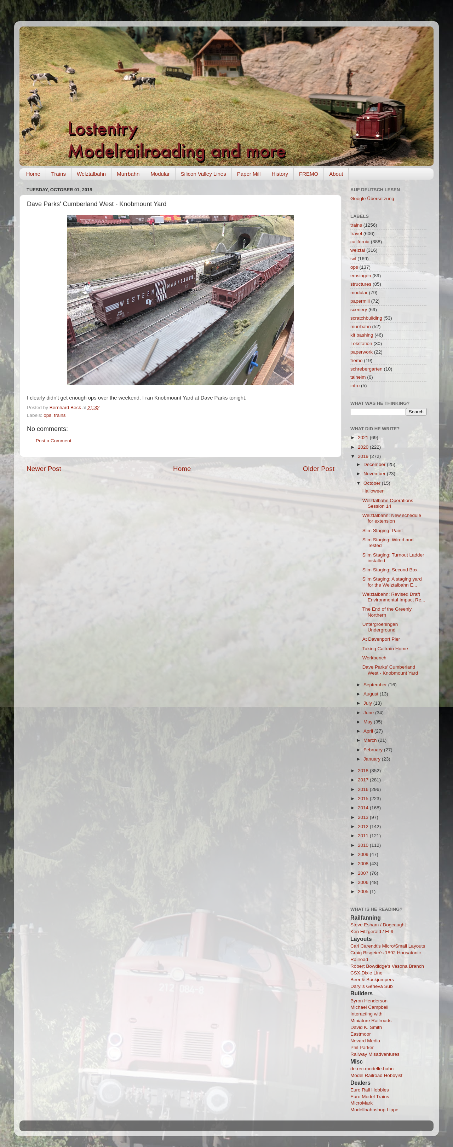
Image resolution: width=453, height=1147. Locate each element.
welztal (357, 250)
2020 (364, 447)
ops (47, 415)
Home (33, 174)
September (375, 684)
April (368, 731)
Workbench (374, 657)
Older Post (318, 468)
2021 (364, 437)
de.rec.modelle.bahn (372, 1068)
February (373, 749)
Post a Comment (53, 440)
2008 (364, 863)
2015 (364, 798)
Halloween (373, 491)
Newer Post (44, 468)
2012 (364, 826)
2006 (364, 882)
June (369, 712)
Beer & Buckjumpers (372, 979)
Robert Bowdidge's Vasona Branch (387, 966)
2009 (364, 854)
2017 (364, 779)
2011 (364, 835)
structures (360, 284)
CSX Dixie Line (366, 973)
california (359, 241)
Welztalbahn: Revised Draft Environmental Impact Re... (393, 597)
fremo (356, 360)
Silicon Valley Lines (203, 174)
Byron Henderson (369, 1000)
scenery (358, 309)
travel (356, 233)
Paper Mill (249, 174)
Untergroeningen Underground (380, 627)
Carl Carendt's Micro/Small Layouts (387, 946)
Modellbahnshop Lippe (374, 1109)
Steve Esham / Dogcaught (378, 924)
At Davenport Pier (381, 639)
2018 (364, 770)
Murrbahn (128, 174)
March (370, 740)
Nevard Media (365, 1040)
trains (60, 415)
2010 (364, 845)
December (375, 464)
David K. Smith (366, 1027)
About (336, 174)
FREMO (308, 174)
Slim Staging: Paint (382, 530)
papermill (360, 301)
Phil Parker (362, 1047)
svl (353, 258)
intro (355, 385)
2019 (364, 456)
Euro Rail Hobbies (369, 1090)
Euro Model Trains (369, 1096)
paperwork (361, 352)
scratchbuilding (366, 318)
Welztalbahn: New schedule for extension (391, 518)
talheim (358, 377)
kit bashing (361, 335)
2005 (364, 891)
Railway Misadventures (375, 1054)
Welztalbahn (91, 174)
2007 (364, 873)
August (371, 694)
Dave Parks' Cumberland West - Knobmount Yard (390, 669)
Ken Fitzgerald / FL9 (372, 931)
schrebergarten (366, 369)
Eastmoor (360, 1034)
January (372, 759)
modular (359, 292)
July (368, 703)
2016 (364, 789)
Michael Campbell (369, 1007)
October (372, 483)
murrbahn (360, 326)
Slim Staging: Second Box (390, 569)
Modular (160, 174)
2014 (364, 807)
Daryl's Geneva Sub (371, 986)
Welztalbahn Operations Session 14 (387, 503)
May (368, 721)
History (279, 174)
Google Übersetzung (372, 198)
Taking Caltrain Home (385, 648)
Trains (58, 174)
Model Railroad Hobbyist (376, 1075)
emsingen (360, 275)
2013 (364, 817)
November (375, 473)
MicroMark (361, 1103)
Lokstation (361, 343)
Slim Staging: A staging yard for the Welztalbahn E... (392, 581)
